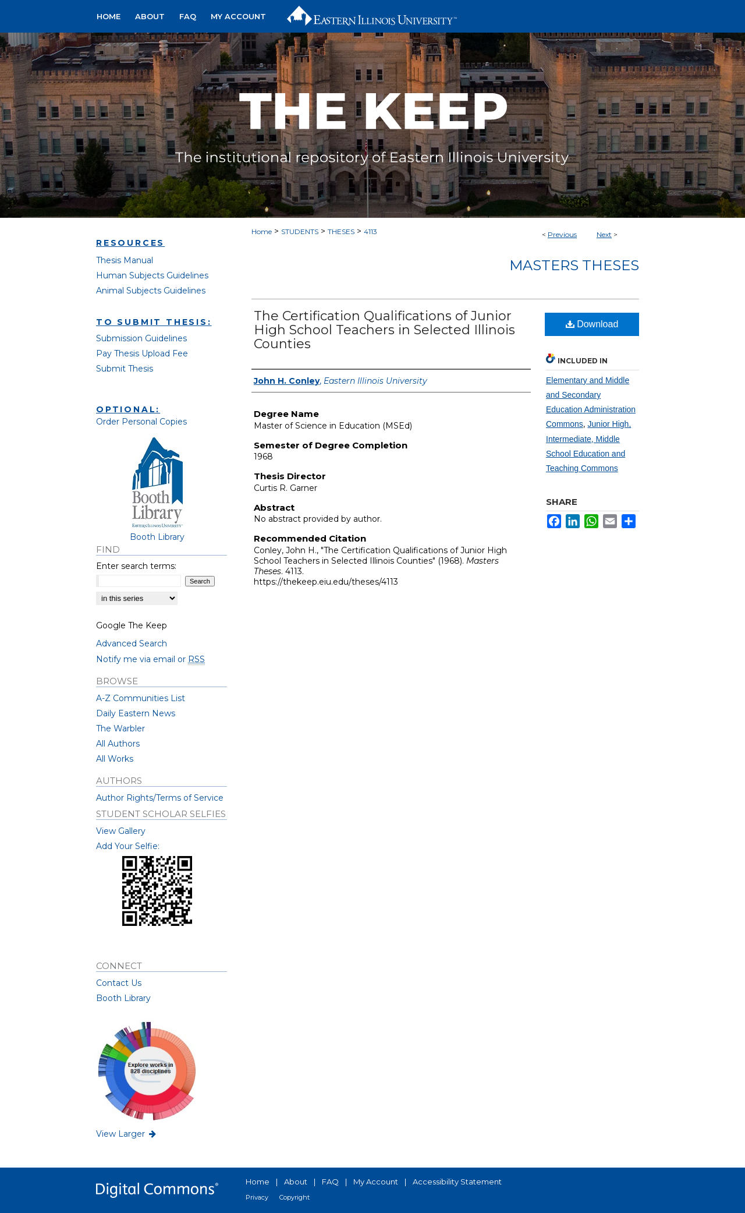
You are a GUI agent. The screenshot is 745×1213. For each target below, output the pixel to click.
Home (261, 231)
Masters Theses (574, 265)
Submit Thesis (124, 368)
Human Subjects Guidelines (152, 275)
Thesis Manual (124, 260)
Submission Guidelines (141, 338)
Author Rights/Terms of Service (160, 798)
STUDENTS (299, 231)
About (295, 1181)
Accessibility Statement (457, 1181)
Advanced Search (131, 643)
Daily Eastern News (135, 713)
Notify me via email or (150, 659)
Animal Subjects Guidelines (150, 290)
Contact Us (118, 983)
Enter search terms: (136, 566)
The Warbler (120, 728)
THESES (341, 231)
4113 (370, 231)
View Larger (127, 1134)
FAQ (330, 1181)
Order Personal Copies (141, 421)
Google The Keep (131, 625)
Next (604, 234)
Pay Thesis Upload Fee (142, 353)
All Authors (118, 743)
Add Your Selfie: (127, 846)
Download (592, 324)
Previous (562, 234)
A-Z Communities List (140, 698)
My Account (375, 1181)
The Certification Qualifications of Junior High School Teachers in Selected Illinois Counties (384, 330)
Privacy (257, 1197)
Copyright (294, 1197)
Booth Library (123, 998)
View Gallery (121, 831)
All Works (114, 759)
